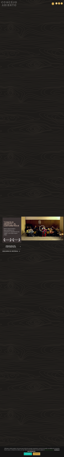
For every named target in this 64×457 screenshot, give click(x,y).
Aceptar (36, 453)
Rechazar (28, 453)
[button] (53, 3)
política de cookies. (49, 449)
